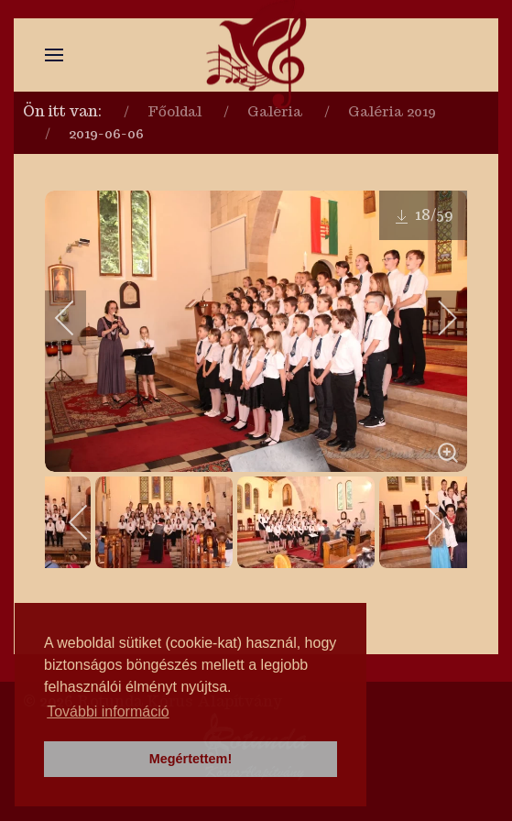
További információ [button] (108, 711)
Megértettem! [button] (190, 758)
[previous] (77, 318)
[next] (435, 318)
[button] (54, 55)
